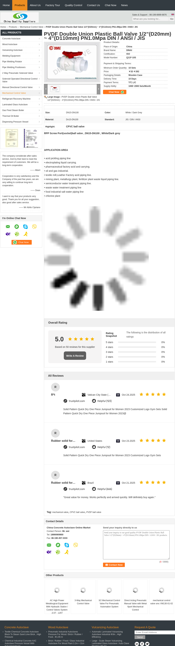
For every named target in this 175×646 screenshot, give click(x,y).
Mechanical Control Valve (31, 27)
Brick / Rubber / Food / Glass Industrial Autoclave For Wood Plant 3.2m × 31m (66, 642)
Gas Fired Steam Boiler (13, 110)
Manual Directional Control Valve (17, 87)
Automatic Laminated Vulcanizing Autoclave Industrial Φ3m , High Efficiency (107, 634)
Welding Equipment (11, 56)
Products (20, 5)
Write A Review (75, 355)
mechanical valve (60, 512)
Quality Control (73, 5)
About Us (35, 5)
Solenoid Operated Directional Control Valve (19, 80)
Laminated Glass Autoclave (15, 104)
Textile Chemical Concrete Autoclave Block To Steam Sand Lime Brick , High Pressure (23, 634)
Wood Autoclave (9, 44)
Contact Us (93, 5)
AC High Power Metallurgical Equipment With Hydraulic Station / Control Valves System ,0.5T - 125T (57, 606)
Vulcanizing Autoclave (12, 50)
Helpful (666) (104, 489)
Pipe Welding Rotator (12, 61)
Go (171, 19)
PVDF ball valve (93, 512)
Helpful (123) (104, 401)
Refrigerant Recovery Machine (16, 99)
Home (6, 5)
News (124, 5)
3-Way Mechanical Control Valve (83, 602)
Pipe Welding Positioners (13, 67)
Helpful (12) (103, 447)
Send (140, 637)
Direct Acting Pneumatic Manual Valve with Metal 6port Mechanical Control (135, 605)
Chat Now (110, 5)
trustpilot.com (77, 401)
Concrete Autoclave (11, 38)
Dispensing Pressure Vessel (15, 122)
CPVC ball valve (77, 512)
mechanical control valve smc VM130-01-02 (161, 602)
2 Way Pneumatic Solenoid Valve (17, 73)
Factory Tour (52, 5)
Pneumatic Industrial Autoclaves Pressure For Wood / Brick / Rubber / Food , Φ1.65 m (65, 634)
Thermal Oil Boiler (10, 116)
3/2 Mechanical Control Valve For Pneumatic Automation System (109, 603)
